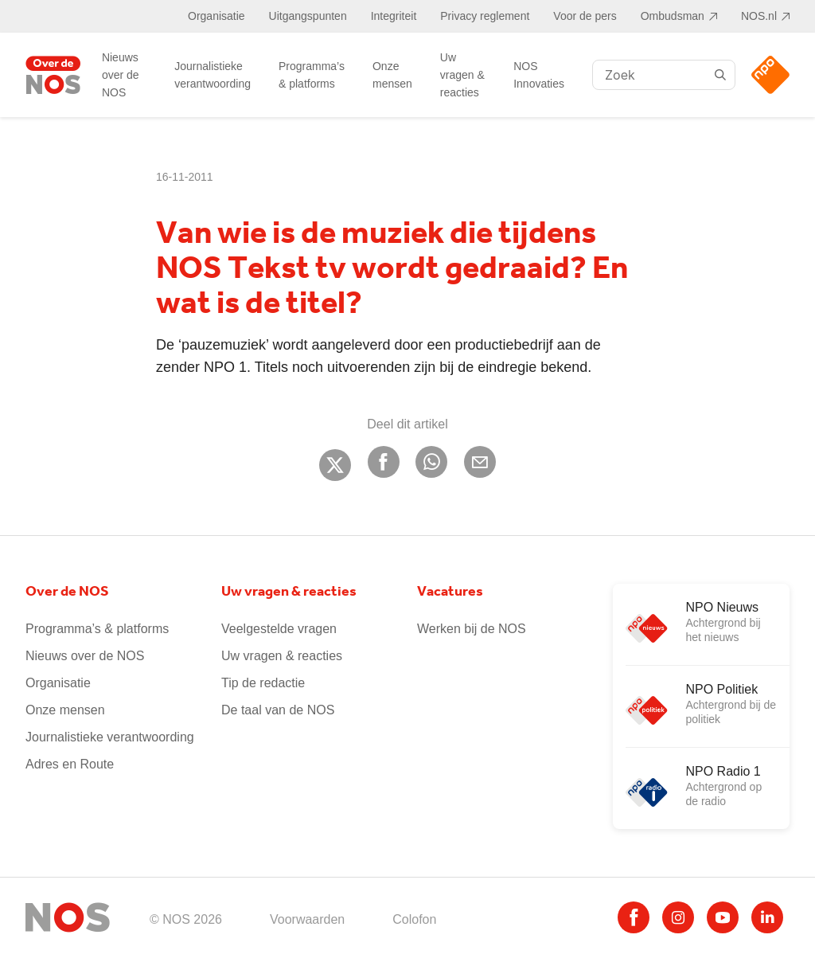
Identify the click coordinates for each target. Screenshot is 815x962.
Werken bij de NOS (471, 628)
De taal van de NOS (277, 710)
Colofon (414, 919)
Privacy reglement (484, 16)
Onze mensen (392, 75)
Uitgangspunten (308, 16)
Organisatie (216, 16)
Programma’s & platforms (312, 75)
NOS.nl (759, 16)
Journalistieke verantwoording (212, 75)
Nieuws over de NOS (120, 75)
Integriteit (394, 16)
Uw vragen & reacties (462, 75)
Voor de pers (584, 16)
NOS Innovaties (538, 75)
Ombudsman (672, 16)
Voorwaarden (307, 919)
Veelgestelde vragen (279, 628)
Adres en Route (69, 764)
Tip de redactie (263, 683)
